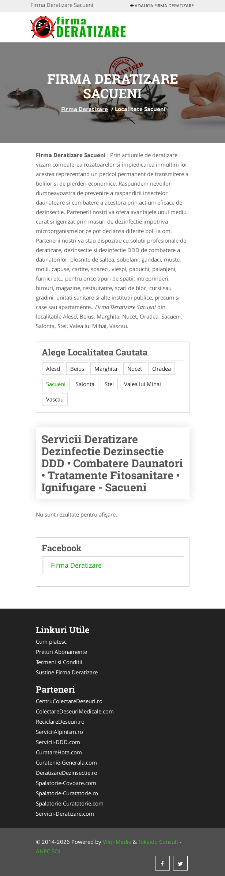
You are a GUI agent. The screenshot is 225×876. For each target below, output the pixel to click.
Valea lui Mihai (142, 384)
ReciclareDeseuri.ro (60, 721)
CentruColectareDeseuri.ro (69, 701)
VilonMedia (117, 841)
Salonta (85, 384)
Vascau (55, 399)
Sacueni (55, 384)
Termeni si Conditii (59, 662)
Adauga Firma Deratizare (162, 6)
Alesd (53, 368)
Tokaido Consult (158, 841)
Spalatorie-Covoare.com (66, 783)
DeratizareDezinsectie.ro (66, 772)
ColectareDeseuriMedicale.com (75, 711)
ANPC (43, 851)
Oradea (161, 368)
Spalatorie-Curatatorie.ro (67, 793)
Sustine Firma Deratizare (67, 672)
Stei (109, 384)
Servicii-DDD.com (58, 742)
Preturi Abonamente (61, 651)
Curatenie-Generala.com (66, 762)
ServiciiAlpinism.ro (59, 731)
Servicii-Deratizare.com (65, 813)
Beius (77, 368)
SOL (57, 851)
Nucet (134, 368)
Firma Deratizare (84, 109)
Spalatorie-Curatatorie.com (70, 803)
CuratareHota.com (59, 752)
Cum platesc (51, 641)
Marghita (105, 368)
